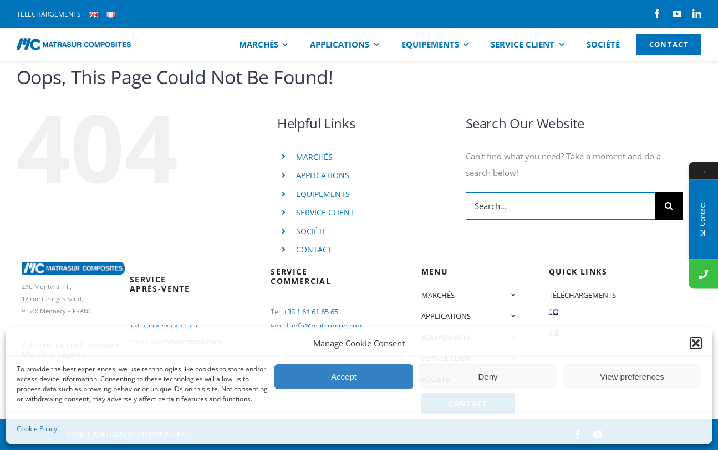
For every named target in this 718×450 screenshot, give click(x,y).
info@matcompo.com (328, 326)
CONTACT (314, 249)
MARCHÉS (314, 157)
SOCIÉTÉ (311, 231)
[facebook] (657, 13)
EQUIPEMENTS (323, 194)
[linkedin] (696, 13)
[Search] (669, 206)
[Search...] (560, 206)
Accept (344, 376)
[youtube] (677, 13)
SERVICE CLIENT (325, 212)
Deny (487, 376)
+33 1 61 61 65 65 (310, 312)
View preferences (632, 376)
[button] (695, 343)
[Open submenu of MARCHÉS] (511, 295)
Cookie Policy (37, 428)
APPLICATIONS (322, 175)
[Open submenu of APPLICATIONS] (511, 316)
